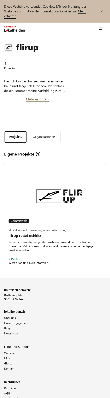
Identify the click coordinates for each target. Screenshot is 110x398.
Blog (7, 328)
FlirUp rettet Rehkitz (24, 236)
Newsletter (11, 333)
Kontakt (9, 368)
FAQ (7, 358)
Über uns (10, 318)
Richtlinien (10, 388)
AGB (7, 393)
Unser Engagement (16, 323)
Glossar (8, 363)
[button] (100, 29)
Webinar (9, 353)
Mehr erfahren (37, 99)
